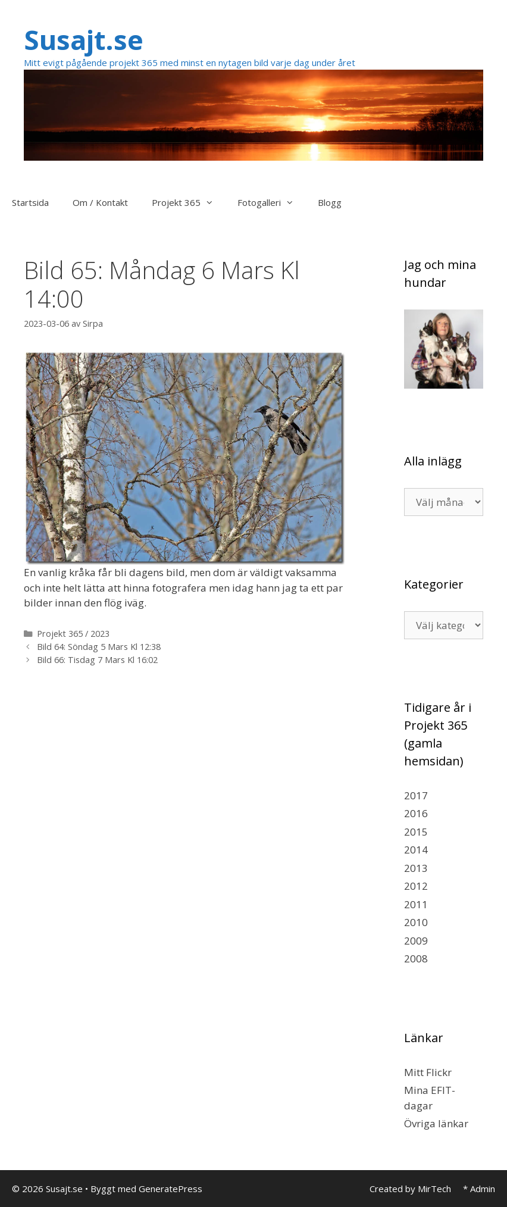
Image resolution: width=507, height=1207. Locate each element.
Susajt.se (83, 39)
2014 (416, 849)
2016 (416, 813)
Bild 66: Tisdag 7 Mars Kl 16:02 (97, 659)
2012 (416, 886)
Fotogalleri (271, 202)
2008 (416, 958)
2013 (416, 868)
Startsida (30, 202)
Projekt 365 (189, 202)
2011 (416, 904)
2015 (416, 832)
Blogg (330, 202)
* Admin (479, 1189)
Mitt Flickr (428, 1072)
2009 (416, 941)
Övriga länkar (436, 1123)
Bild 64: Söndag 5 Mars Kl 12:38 (99, 646)
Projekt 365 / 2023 (73, 633)
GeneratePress (170, 1189)
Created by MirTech (410, 1189)
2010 (416, 922)
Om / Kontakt (100, 202)
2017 (416, 795)
